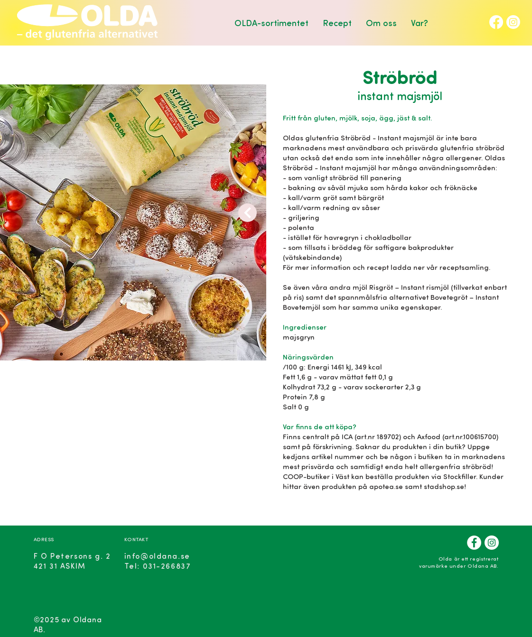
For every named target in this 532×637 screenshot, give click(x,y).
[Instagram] (513, 22)
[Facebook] (496, 22)
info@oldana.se (157, 556)
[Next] (247, 212)
